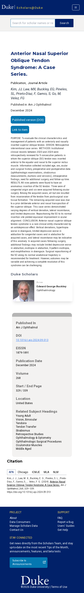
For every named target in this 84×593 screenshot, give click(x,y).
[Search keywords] (33, 23)
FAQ (60, 518)
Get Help (63, 529)
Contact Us (16, 529)
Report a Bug (65, 522)
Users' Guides (66, 525)
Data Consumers (20, 522)
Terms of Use (59, 587)
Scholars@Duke (30, 7)
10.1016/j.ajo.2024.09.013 (32, 340)
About (13, 518)
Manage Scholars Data (24, 525)
